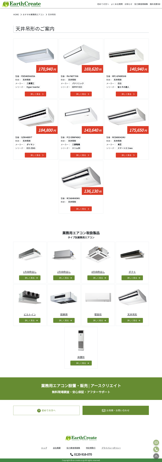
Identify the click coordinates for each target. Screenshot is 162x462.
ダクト (132, 272)
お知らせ (128, 4)
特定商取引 (91, 447)
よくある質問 (117, 4)
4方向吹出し (98, 272)
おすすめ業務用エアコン (34, 14)
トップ (44, 447)
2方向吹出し (64, 272)
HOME (16, 14)
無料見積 (155, 4)
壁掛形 (98, 314)
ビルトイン (30, 314)
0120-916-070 (81, 454)
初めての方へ (103, 4)
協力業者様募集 (141, 4)
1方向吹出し (30, 272)
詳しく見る (37, 94)
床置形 (81, 357)
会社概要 (57, 447)
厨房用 (64, 314)
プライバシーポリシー (111, 447)
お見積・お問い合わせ (115, 410)
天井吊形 (132, 314)
